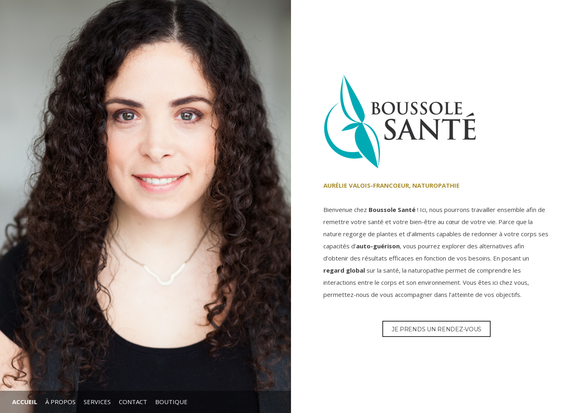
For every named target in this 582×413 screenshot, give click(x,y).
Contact (133, 402)
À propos (60, 402)
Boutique (171, 402)
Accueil (24, 402)
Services (97, 402)
